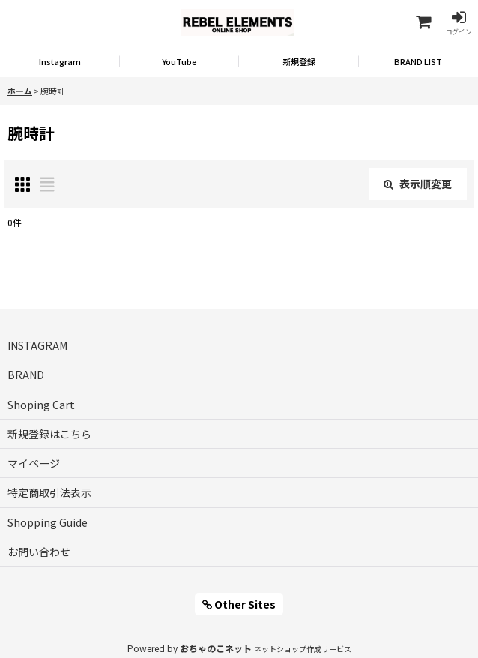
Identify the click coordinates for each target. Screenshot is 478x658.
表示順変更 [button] (418, 183)
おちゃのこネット (216, 648)
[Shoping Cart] (422, 22)
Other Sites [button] (239, 604)
